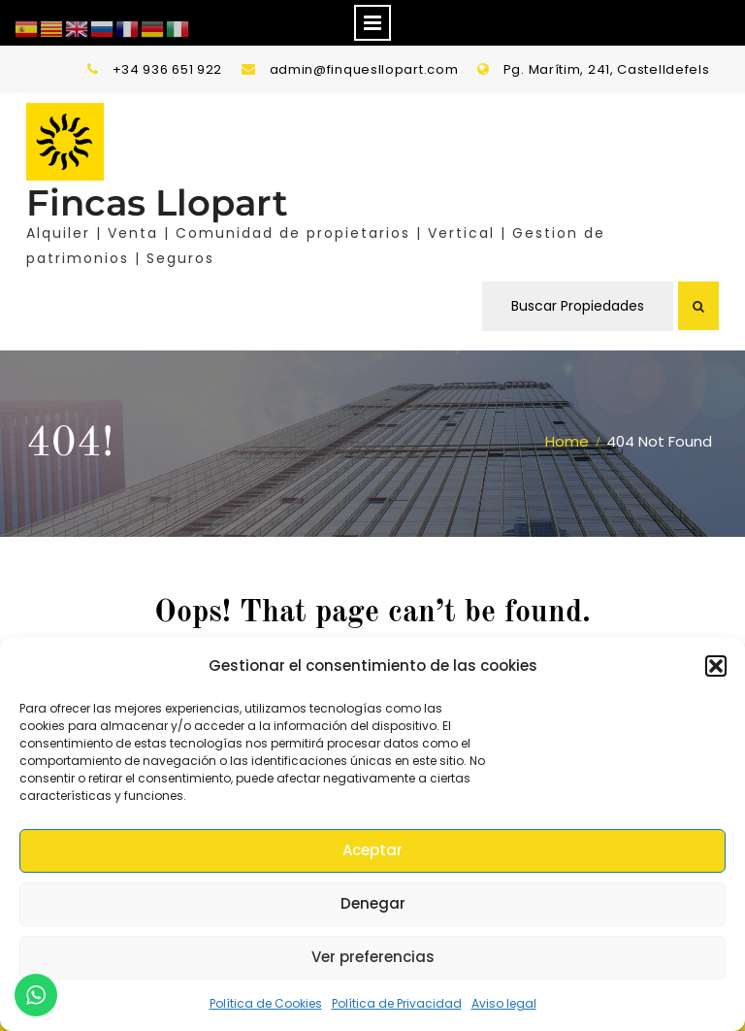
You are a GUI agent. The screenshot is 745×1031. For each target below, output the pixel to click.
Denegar (372, 903)
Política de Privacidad (397, 1003)
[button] (716, 666)
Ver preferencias (373, 957)
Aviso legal (503, 1003)
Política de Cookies (266, 1003)
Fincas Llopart (157, 202)
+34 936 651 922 (168, 69)
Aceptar (372, 850)
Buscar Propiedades (577, 306)
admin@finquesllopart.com (364, 69)
